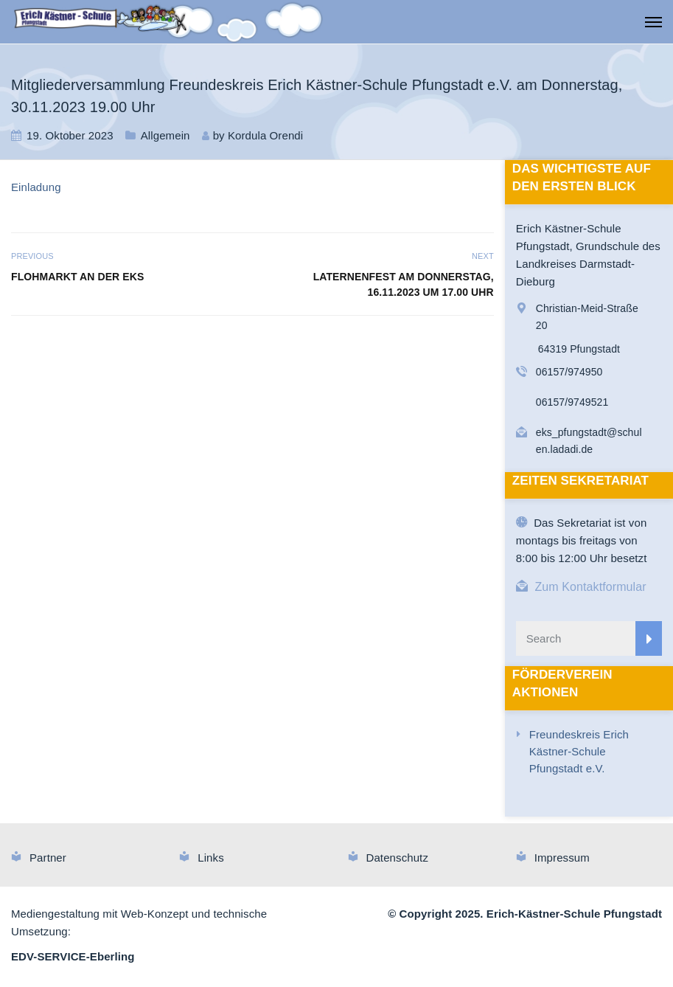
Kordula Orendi (265, 135)
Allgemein (165, 135)
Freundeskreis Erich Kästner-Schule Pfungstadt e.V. (579, 751)
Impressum (562, 857)
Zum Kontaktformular (590, 587)
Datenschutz (397, 857)
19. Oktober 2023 (70, 135)
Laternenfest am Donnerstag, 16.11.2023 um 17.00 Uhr (403, 284)
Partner (47, 857)
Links (211, 857)
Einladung (36, 187)
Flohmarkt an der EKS (77, 277)
